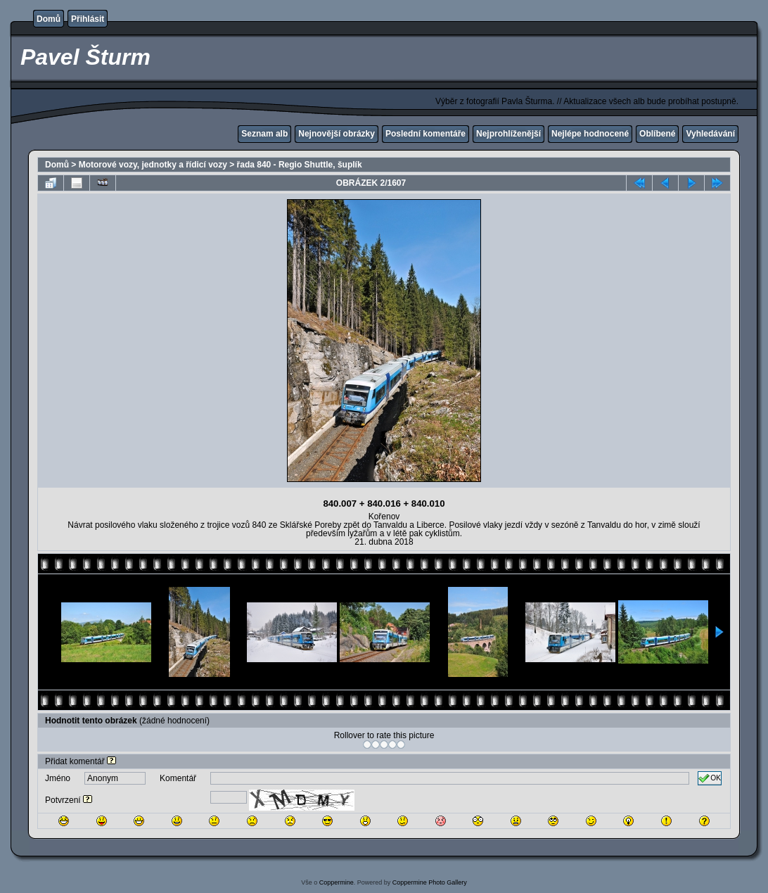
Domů (48, 19)
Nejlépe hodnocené (590, 134)
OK (709, 778)
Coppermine (336, 882)
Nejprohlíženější (508, 134)
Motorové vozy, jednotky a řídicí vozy (153, 165)
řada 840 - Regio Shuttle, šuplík (299, 165)
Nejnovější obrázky (336, 134)
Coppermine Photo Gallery (429, 882)
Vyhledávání (710, 134)
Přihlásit (87, 19)
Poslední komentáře (425, 134)
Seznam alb (264, 134)
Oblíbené (657, 134)
